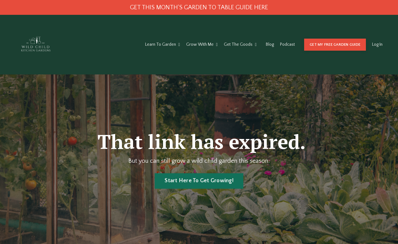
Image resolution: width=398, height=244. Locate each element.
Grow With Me (202, 44)
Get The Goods (240, 44)
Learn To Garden (162, 44)
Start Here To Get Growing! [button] (199, 181)
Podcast (287, 44)
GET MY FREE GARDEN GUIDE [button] (335, 44)
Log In (377, 44)
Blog (270, 44)
